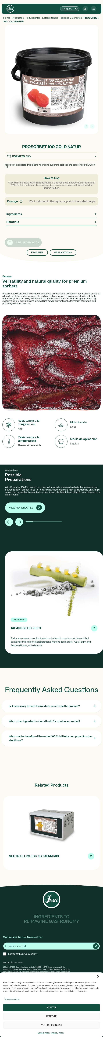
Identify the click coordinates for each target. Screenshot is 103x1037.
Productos (18, 17)
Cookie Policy (44, 1032)
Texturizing (19, 619)
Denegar (51, 1016)
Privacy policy (8, 962)
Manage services (12, 999)
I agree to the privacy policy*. (22, 953)
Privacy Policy (57, 1032)
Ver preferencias (51, 1025)
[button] (98, 976)
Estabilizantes (50, 17)
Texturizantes (32, 17)
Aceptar (51, 1007)
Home (6, 17)
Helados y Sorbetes (71, 17)
